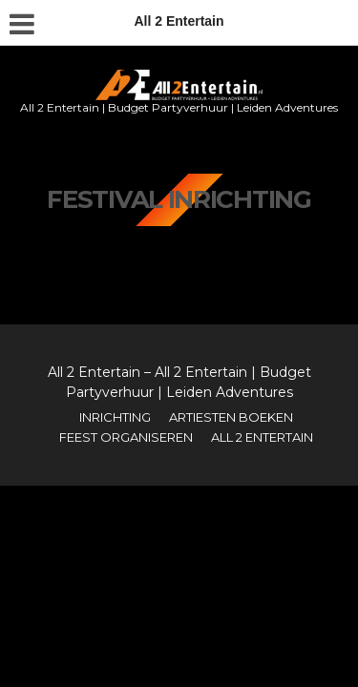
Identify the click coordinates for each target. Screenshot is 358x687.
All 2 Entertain (262, 437)
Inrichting (115, 417)
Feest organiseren (126, 437)
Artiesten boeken (231, 417)
